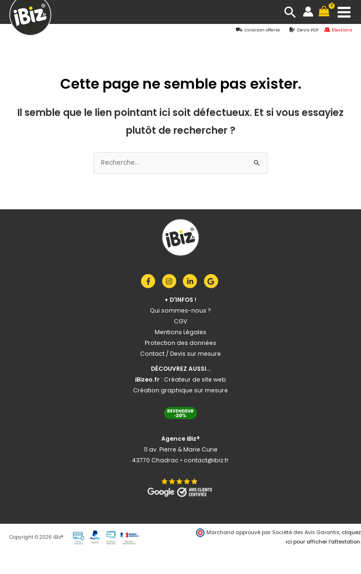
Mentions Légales (180, 332)
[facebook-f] (150, 281)
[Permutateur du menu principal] (344, 12)
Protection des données (180, 343)
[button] (290, 12)
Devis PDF (308, 30)
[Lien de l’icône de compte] (308, 11)
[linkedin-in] (192, 281)
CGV (180, 321)
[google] (212, 281)
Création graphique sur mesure (180, 390)
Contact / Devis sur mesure (180, 354)
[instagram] (171, 281)
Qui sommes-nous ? (180, 310)
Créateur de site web (195, 379)
